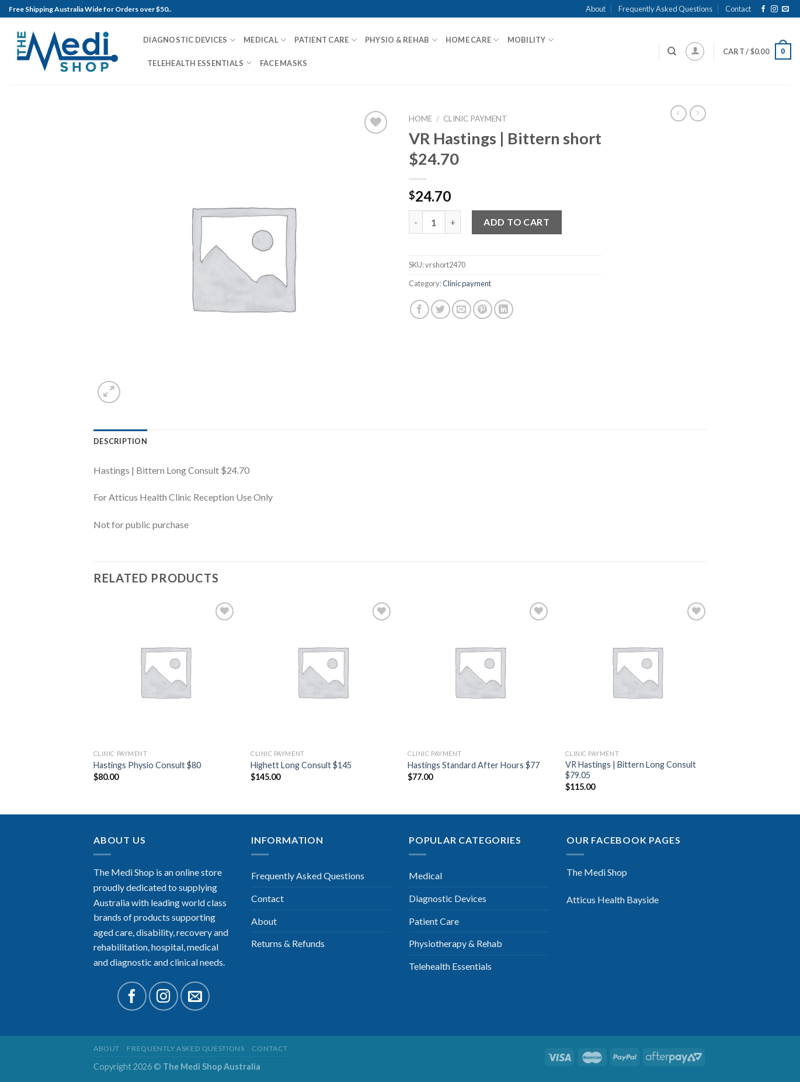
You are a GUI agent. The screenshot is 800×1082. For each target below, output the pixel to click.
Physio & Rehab (401, 40)
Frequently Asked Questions (665, 8)
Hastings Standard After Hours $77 (474, 765)
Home (420, 118)
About (596, 8)
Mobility (530, 40)
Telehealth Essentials (199, 62)
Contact (738, 8)
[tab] (120, 441)
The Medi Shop (596, 872)
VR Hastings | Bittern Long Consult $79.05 (630, 770)
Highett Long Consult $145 (301, 765)
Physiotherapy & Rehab (455, 943)
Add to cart (516, 221)
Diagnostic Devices (189, 40)
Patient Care (325, 40)
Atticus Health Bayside (612, 899)
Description (120, 441)
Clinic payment (475, 118)
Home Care (472, 40)
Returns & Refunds (288, 943)
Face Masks (284, 63)
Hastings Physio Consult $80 (147, 765)
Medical (265, 40)
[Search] (671, 51)
